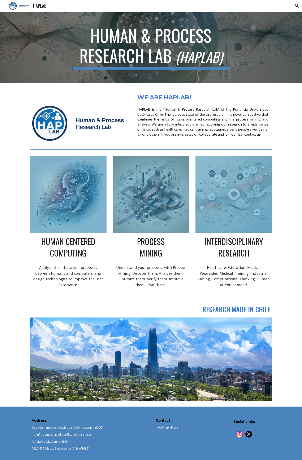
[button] (297, 6)
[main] (151, 47)
